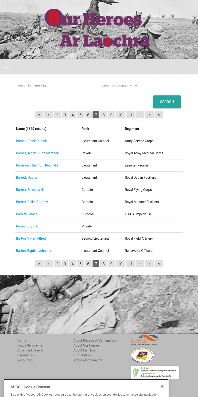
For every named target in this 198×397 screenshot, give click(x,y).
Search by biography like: (119, 85)
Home (21, 340)
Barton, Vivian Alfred (31, 238)
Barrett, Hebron (27, 177)
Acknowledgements (88, 360)
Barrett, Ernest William (32, 190)
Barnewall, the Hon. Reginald (37, 165)
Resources (25, 360)
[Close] (162, 395)
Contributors (83, 355)
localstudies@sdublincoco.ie (53, 385)
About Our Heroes (87, 345)
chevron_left (48, 115)
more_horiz (140, 115)
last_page (159, 115)
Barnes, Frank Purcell (31, 141)
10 (120, 115)
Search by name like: (32, 85)
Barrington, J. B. (27, 226)
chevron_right (149, 115)
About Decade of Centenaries (95, 340)
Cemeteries (25, 355)
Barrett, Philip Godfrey (32, 202)
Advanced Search (30, 350)
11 (130, 115)
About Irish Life (85, 350)
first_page (39, 115)
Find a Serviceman (30, 345)
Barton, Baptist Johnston (34, 251)
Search (167, 102)
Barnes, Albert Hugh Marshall (37, 153)
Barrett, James (26, 214)
